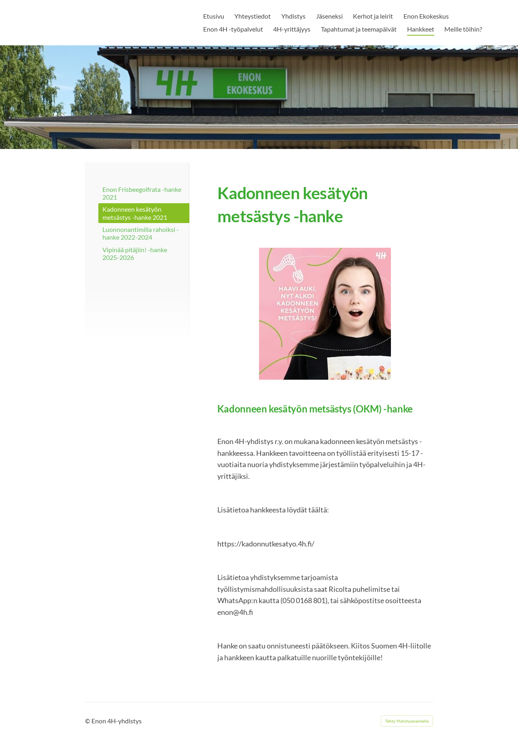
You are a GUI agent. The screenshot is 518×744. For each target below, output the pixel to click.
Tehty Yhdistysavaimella (407, 720)
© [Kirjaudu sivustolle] (88, 721)
